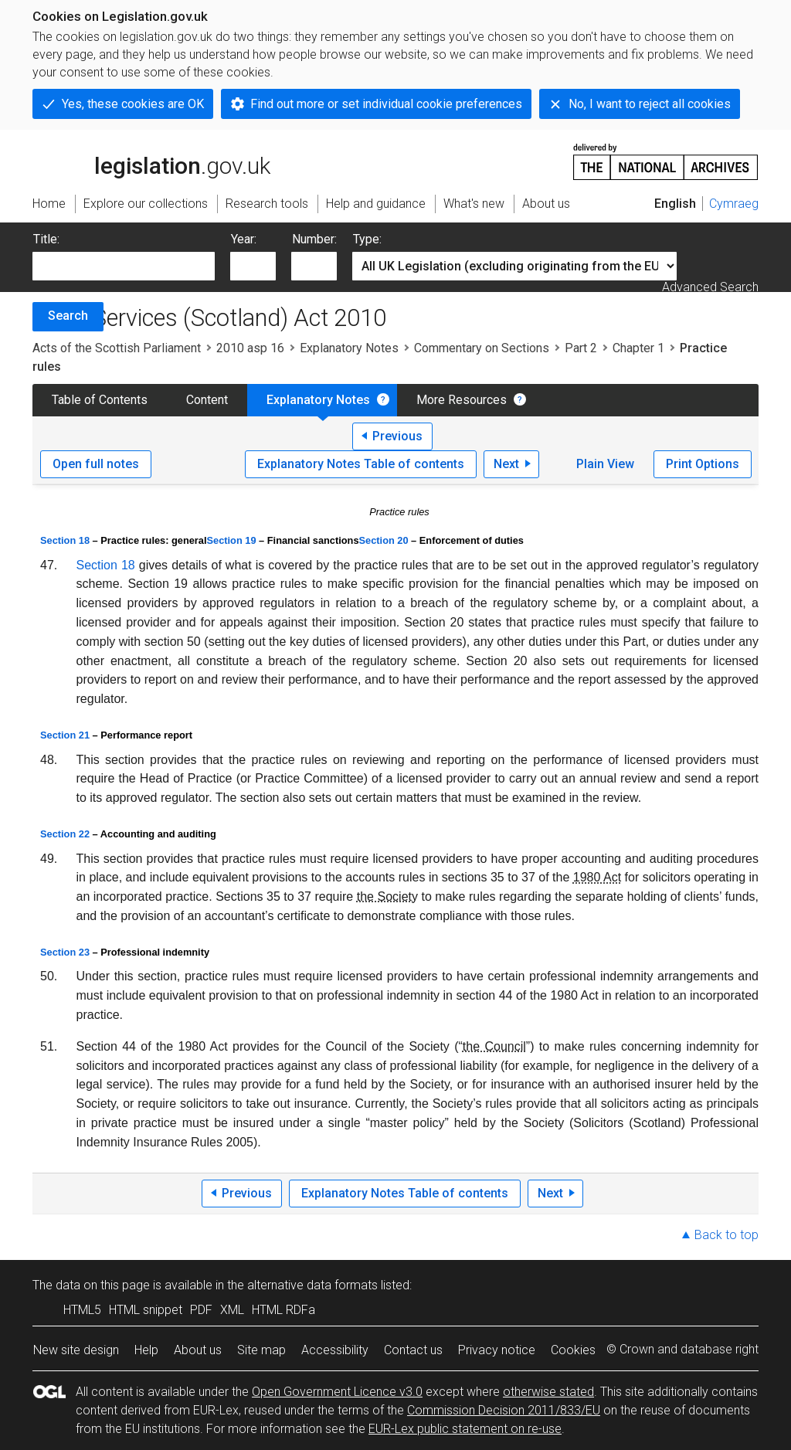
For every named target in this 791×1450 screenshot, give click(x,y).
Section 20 (384, 540)
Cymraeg (734, 203)
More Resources (461, 399)
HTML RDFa (283, 1309)
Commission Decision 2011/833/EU (503, 1410)
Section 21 (65, 735)
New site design (76, 1350)
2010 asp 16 (250, 348)
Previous (397, 436)
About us (198, 1350)
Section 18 (65, 540)
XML (232, 1309)
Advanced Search (710, 287)
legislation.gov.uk (151, 160)
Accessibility (334, 1350)
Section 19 (231, 540)
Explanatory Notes (349, 348)
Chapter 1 (638, 348)
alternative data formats (312, 1285)
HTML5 (82, 1309)
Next (506, 464)
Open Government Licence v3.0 (337, 1391)
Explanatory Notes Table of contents (360, 464)
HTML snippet (145, 1309)
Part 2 (581, 348)
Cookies (573, 1350)
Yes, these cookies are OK (133, 104)
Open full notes (96, 464)
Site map (261, 1350)
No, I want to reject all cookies (650, 104)
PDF (201, 1309)
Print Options (702, 464)
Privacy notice (496, 1350)
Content (207, 399)
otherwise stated (548, 1391)
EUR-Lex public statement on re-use (465, 1428)
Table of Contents (100, 399)
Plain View (605, 464)
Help (146, 1350)
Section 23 (65, 952)
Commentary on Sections (481, 348)
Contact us (413, 1350)
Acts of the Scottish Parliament (116, 348)
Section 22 (65, 834)
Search (68, 315)
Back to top (726, 1235)
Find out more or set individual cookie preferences (386, 104)
